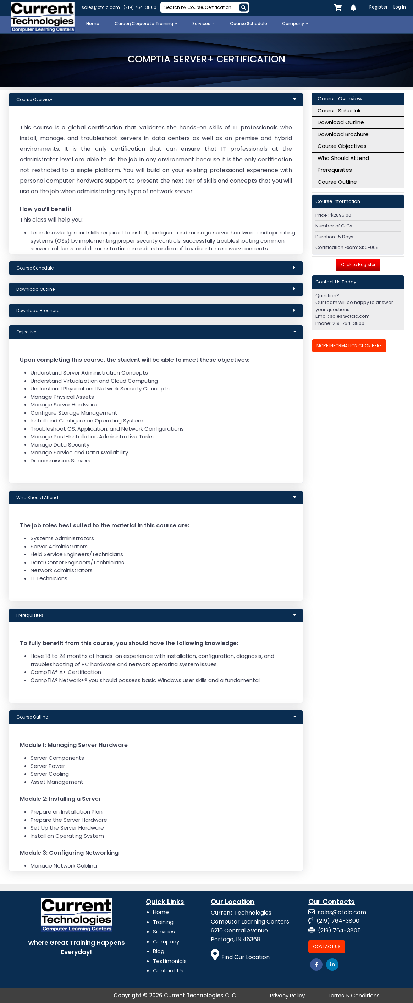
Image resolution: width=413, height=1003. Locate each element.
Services (164, 931)
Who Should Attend (343, 158)
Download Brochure (343, 134)
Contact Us (168, 970)
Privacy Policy (287, 995)
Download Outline (341, 122)
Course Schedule (340, 110)
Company (166, 941)
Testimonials (170, 961)
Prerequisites (335, 169)
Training (163, 922)
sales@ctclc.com (101, 7)
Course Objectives (342, 146)
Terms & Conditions (353, 995)
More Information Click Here (349, 346)
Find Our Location (240, 957)
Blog (158, 951)
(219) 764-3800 (139, 7)
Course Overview (340, 98)
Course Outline (337, 181)
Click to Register (358, 264)
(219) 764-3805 (334, 930)
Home (161, 912)
